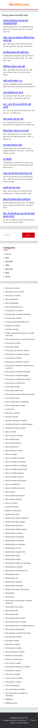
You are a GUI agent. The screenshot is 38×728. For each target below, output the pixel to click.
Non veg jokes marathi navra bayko (18, 633)
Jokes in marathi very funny (15, 488)
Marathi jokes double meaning (16, 529)
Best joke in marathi (12, 288)
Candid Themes (22, 723)
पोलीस (7, 265)
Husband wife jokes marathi (15, 428)
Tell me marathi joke (12, 685)
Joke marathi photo (12, 447)
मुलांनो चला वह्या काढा (11, 187)
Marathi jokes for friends (14, 533)
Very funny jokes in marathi (15, 689)
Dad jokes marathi (11, 329)
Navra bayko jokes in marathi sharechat (19, 626)
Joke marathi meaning (13, 443)
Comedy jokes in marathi (14, 310)
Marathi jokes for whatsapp (15, 544)
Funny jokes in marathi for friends (17, 362)
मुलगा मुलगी (9, 269)
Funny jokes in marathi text (15, 383)
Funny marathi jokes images (15, 405)
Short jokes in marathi (13, 663)
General (8, 254)
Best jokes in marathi (12, 295)
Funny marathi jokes (12, 398)
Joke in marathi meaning (13, 435)
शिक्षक (7, 273)
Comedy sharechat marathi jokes (17, 322)
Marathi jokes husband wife (15, 552)
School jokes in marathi (13, 648)
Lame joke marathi (12, 507)
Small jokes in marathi (13, 670)
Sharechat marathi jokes (14, 655)
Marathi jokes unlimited (13, 582)
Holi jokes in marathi (12, 413)
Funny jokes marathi (12, 387)
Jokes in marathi (11, 454)
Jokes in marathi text (12, 484)
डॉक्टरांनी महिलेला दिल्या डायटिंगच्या (17, 199)
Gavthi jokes (9, 409)
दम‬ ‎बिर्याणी (7, 159)
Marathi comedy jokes (13, 510)
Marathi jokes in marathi (13, 567)
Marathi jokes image (12, 555)
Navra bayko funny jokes (14, 607)
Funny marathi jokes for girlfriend (17, 402)
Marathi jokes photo (12, 574)
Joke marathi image (12, 439)
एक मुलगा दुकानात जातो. (12, 145)
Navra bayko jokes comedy (15, 618)
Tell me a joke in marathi (14, 678)
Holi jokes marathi (11, 417)
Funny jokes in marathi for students (18, 372)
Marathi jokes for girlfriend (14, 537)
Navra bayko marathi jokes (15, 629)
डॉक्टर (7, 258)
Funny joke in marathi (13, 343)
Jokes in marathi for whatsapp (16, 465)
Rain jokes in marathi (12, 644)
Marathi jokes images (13, 559)
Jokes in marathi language (14, 473)
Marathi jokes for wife (13, 548)
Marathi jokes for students (14, 540)
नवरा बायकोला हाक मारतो (13, 92)
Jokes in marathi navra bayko (15, 480)
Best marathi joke (11, 299)
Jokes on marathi (11, 503)
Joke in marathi (10, 432)
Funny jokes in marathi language (16, 375)
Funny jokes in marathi (13, 358)
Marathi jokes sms (11, 578)
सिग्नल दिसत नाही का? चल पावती (16, 130)
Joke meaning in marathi (13, 450)
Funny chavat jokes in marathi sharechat (20, 339)
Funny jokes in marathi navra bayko (18, 379)
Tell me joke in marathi (13, 682)
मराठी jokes (9, 699)
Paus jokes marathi (12, 640)
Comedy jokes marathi (13, 318)
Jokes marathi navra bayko (15, 496)
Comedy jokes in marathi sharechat (18, 314)
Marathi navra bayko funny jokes (17, 589)
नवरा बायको (8, 262)
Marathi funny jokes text (14, 525)
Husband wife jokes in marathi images (19, 424)
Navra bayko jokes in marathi (15, 622)
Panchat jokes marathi (13, 637)
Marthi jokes (9, 597)
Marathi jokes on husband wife (16, 571)
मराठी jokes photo (11, 703)
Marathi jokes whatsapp (14, 586)
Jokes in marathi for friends (15, 458)
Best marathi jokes (12, 303)
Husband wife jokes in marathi (16, 420)
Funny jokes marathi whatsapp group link (20, 394)
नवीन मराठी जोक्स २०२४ (12, 80)
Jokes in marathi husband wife (16, 469)
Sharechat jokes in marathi (14, 652)
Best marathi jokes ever (13, 307)
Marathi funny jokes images (15, 522)
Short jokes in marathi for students (17, 667)
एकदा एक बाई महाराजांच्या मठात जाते (17, 173)
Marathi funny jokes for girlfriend (17, 518)
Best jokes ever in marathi (14, 292)
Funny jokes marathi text (14, 390)
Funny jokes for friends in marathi (17, 350)
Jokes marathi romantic (13, 499)
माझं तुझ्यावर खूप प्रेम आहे (13, 119)
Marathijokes (10, 593)
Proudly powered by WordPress (14, 720)
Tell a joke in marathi (12, 674)
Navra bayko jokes (12, 614)
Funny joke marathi (12, 347)
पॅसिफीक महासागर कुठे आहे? (14, 66)
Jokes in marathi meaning (14, 477)
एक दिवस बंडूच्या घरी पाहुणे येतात (16, 52)
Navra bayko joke (11, 611)
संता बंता (7, 277)
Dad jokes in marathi (12, 326)
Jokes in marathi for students (15, 462)
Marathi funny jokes (12, 514)
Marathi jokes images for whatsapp (18, 563)
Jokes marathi (10, 492)
